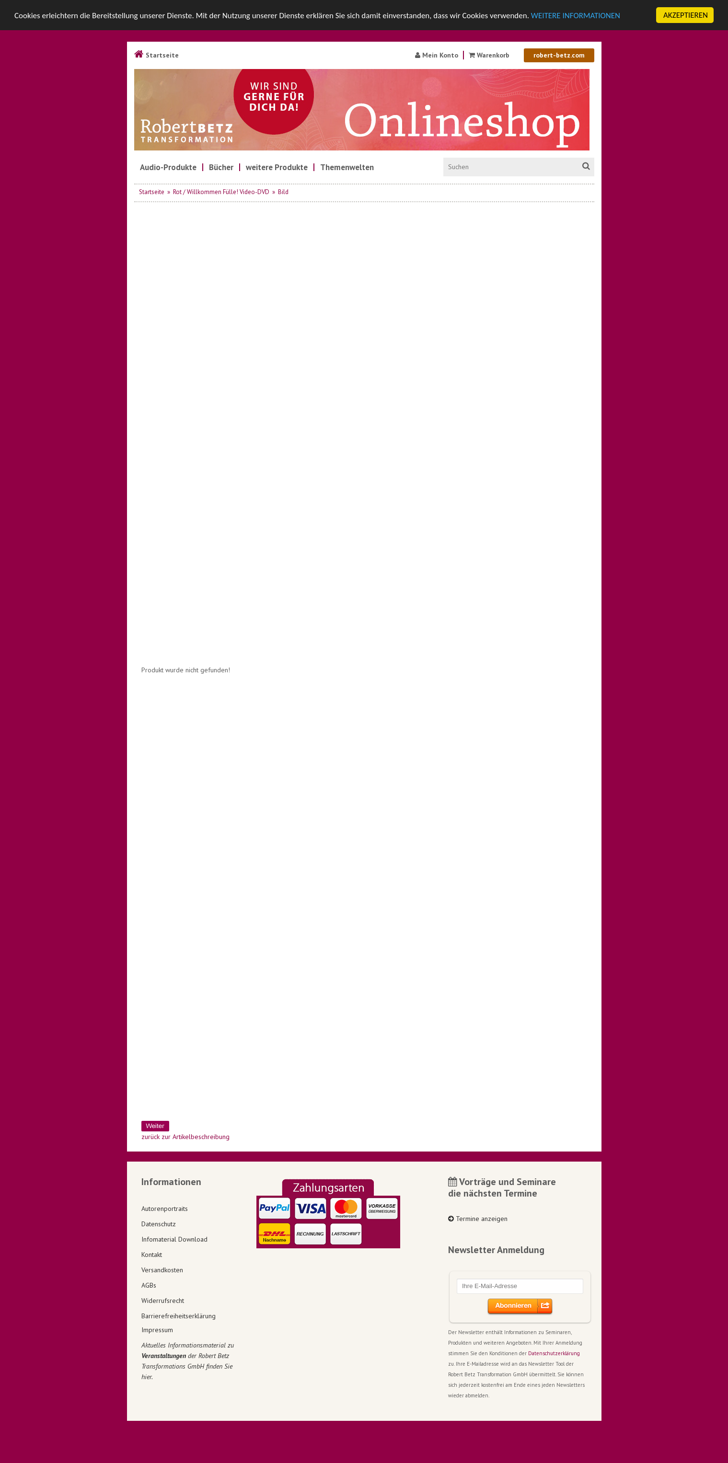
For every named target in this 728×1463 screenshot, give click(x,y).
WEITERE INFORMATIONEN (575, 15)
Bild (283, 192)
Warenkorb (490, 55)
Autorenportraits (164, 1208)
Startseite (156, 55)
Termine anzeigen (478, 1218)
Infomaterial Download (174, 1238)
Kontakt (151, 1254)
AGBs (148, 1284)
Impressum (157, 1329)
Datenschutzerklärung (554, 1353)
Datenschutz (158, 1223)
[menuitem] (168, 167)
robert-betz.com (559, 55)
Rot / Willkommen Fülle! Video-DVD (221, 192)
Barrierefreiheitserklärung (178, 1315)
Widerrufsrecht (162, 1300)
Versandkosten (162, 1269)
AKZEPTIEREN (685, 15)
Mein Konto (436, 55)
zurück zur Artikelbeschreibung (185, 1136)
